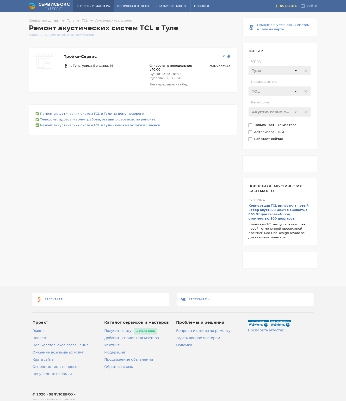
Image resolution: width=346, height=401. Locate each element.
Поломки (184, 345)
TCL (88, 21)
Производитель (264, 82)
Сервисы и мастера (93, 6)
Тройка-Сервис (80, 57)
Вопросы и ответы (133, 6)
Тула (74, 21)
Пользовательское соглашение (60, 345)
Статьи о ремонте (171, 6)
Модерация (114, 352)
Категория (260, 102)
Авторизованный (269, 132)
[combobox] (279, 70)
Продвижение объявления (128, 359)
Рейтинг (111, 345)
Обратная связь (118, 367)
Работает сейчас (269, 139)
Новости (201, 6)
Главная (39, 331)
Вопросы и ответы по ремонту (203, 331)
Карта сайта (43, 359)
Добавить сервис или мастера (131, 338)
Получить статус (118, 331)
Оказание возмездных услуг (58, 352)
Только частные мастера (276, 125)
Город (256, 61)
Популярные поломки (52, 374)
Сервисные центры (47, 21)
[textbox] (279, 70)
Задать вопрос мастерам (198, 338)
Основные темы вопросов (56, 367)
